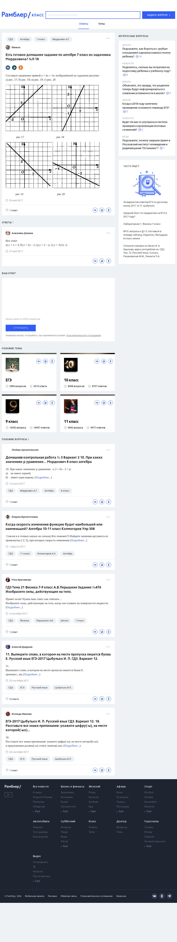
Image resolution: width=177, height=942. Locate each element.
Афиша (121, 786)
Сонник (148, 827)
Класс (92, 821)
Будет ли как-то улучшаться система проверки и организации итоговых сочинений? (144, 126)
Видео (37, 856)
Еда (91, 807)
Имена (148, 832)
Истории (66, 827)
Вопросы (122, 827)
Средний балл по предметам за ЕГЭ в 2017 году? (145, 215)
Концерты (122, 797)
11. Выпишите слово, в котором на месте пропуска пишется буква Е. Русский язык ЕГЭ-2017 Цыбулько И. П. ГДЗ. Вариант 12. (58, 657)
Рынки (64, 802)
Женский (94, 786)
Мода (92, 792)
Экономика (67, 792)
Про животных (41, 876)
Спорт (148, 786)
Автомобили (41, 821)
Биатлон (149, 807)
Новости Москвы (42, 797)
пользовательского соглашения (83, 335)
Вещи (64, 837)
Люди (64, 832)
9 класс (12, 422)
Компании (67, 797)
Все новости (41, 786)
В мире (37, 792)
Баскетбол (150, 802)
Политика (38, 802)
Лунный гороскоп (155, 841)
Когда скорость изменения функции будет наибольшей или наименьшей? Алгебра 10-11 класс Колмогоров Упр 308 (54, 527)
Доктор (122, 821)
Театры (121, 802)
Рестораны (123, 807)
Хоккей (148, 797)
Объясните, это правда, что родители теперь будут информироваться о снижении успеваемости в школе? (145, 89)
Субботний (68, 821)
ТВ (34, 867)
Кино (120, 792)
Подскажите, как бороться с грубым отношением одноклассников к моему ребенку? (146, 53)
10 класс (71, 380)
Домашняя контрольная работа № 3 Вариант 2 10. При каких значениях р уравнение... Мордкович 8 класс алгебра (54, 460)
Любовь (93, 802)
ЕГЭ (9, 380)
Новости (38, 827)
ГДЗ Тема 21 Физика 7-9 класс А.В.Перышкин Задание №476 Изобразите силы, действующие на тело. (53, 590)
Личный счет (68, 807)
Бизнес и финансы (72, 786)
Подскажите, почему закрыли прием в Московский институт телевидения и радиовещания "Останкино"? (146, 144)
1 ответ (12, 210)
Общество (39, 807)
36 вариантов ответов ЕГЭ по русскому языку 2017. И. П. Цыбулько (145, 204)
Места (64, 841)
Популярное (40, 862)
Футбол (149, 792)
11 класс (71, 422)
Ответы (93, 827)
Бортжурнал (40, 837)
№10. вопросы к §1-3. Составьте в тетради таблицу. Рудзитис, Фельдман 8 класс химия (145, 235)
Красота (93, 797)
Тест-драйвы (40, 832)
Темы (92, 832)
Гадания (149, 837)
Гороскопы (151, 821)
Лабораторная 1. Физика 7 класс (142, 224)
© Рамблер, (10, 896)
